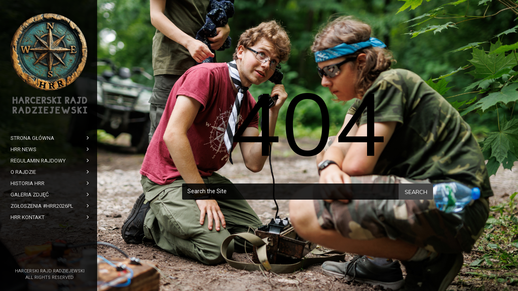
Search (416, 192)
